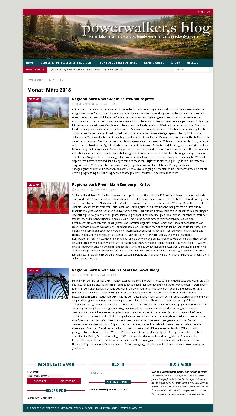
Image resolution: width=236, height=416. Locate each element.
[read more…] (173, 173)
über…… (192, 62)
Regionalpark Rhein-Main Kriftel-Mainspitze (113, 99)
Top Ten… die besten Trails (118, 62)
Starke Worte (154, 62)
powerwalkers (102, 104)
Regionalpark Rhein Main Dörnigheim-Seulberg (115, 270)
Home (30, 62)
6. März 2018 (81, 189)
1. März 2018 (81, 275)
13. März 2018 (82, 104)
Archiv (175, 62)
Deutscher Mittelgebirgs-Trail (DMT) (66, 62)
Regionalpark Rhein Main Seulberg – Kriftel (112, 184)
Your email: (33, 371)
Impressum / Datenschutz (41, 397)
